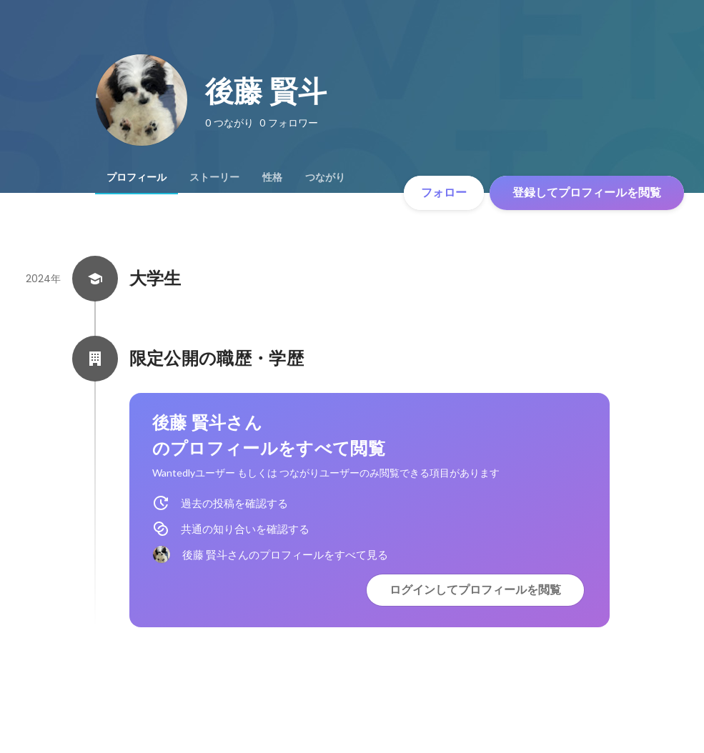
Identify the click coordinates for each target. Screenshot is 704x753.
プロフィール (136, 177)
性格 (272, 177)
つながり (325, 177)
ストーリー (214, 177)
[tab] (136, 177)
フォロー (444, 192)
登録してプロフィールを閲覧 (586, 192)
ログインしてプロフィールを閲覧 (475, 590)
